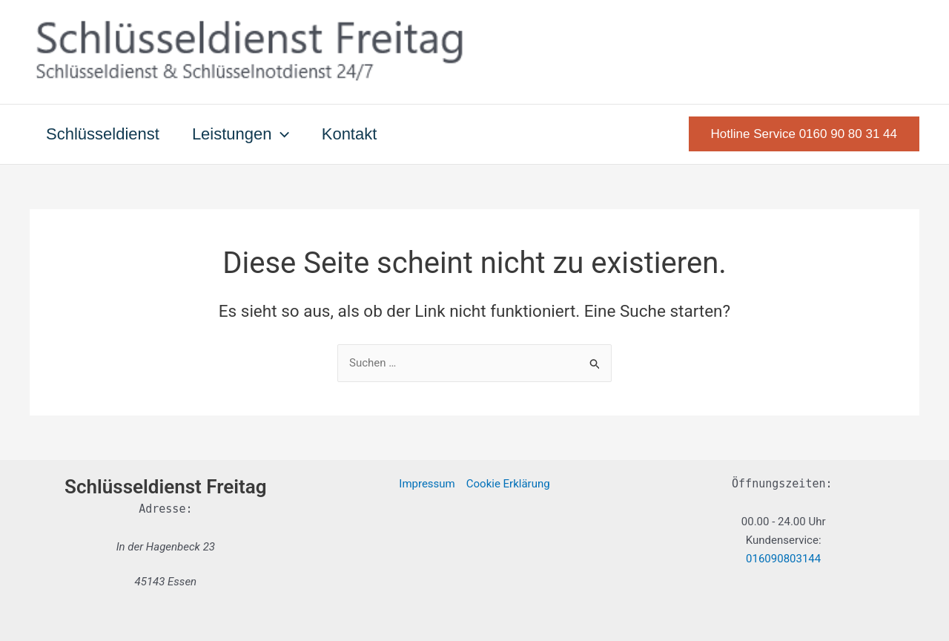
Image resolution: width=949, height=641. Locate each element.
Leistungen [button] (240, 134)
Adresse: (165, 509)
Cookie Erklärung (508, 483)
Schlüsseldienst (102, 134)
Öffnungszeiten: (782, 483)
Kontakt (349, 134)
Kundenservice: (783, 540)
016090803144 (783, 558)
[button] (280, 134)
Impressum (426, 483)
